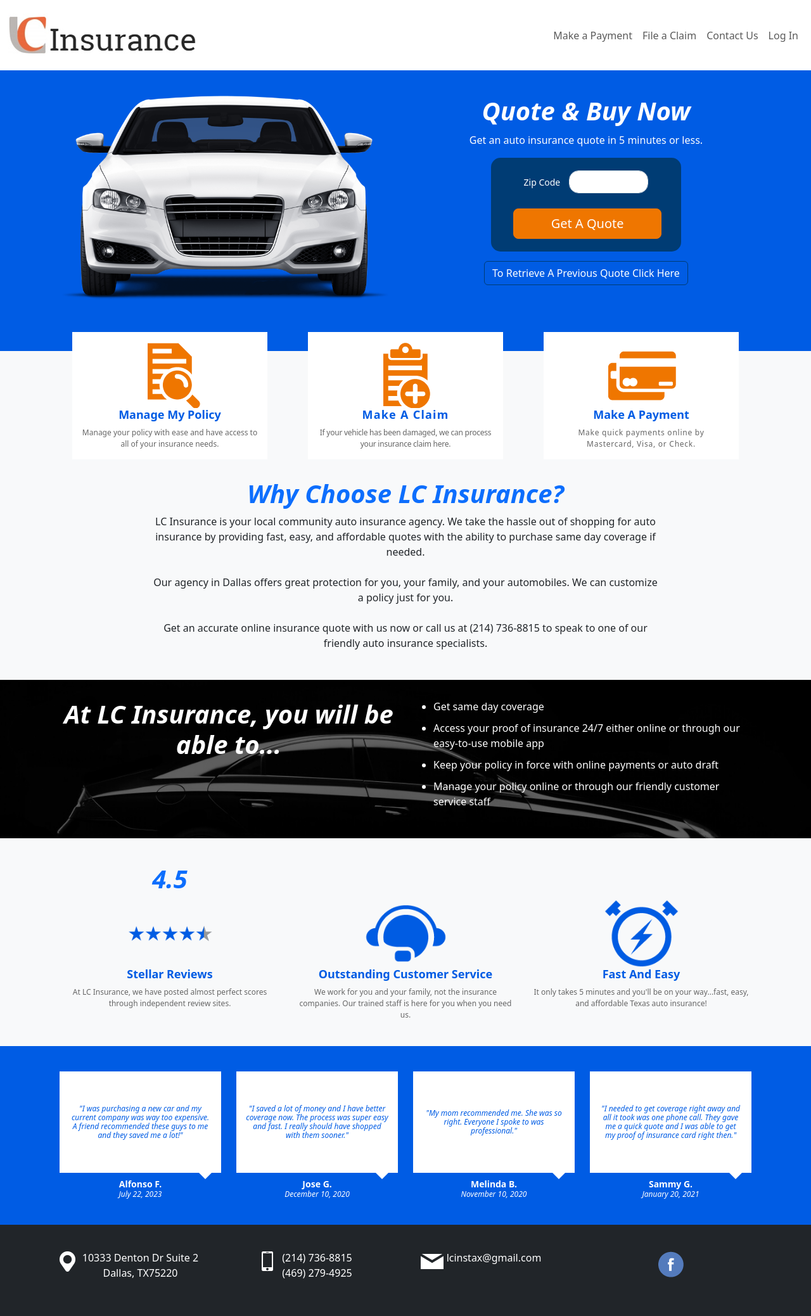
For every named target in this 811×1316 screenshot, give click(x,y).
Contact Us (732, 35)
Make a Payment (592, 35)
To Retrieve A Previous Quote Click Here (586, 273)
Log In (783, 35)
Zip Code (542, 182)
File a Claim (669, 35)
